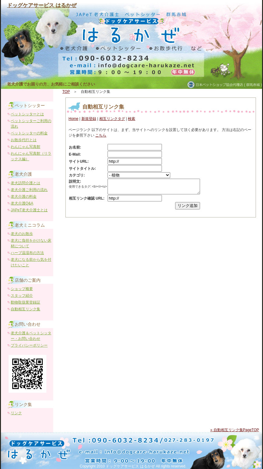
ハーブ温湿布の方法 (27, 253)
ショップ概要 (22, 289)
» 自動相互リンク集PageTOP (234, 430)
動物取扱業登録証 (25, 302)
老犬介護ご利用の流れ (29, 190)
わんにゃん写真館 (25, 147)
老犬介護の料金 (24, 196)
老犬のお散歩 (22, 234)
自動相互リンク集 (103, 107)
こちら (100, 135)
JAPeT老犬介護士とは (29, 210)
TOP (66, 91)
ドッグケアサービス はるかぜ (42, 5)
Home (73, 119)
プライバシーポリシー (29, 345)
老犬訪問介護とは (25, 183)
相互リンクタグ (112, 119)
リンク (16, 413)
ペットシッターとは (27, 114)
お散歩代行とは (24, 140)
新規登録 (88, 119)
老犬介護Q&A (22, 203)
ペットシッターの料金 (29, 133)
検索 (131, 119)
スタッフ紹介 (22, 295)
